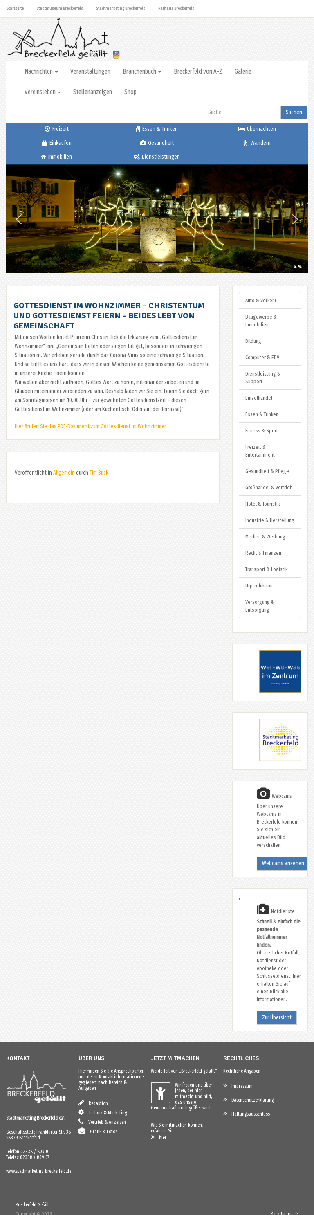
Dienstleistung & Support (262, 378)
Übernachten (257, 129)
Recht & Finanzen (263, 553)
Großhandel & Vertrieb (269, 487)
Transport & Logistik (266, 569)
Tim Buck (99, 472)
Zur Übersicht (277, 1017)
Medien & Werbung (265, 536)
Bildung (253, 341)
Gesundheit (157, 143)
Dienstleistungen (157, 156)
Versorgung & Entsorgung (259, 606)
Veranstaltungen (90, 71)
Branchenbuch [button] (142, 71)
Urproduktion (259, 586)
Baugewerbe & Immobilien (261, 321)
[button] (18, 219)
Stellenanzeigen (92, 92)
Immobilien (56, 156)
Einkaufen (57, 143)
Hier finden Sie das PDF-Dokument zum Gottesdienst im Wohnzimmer (90, 426)
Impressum (238, 1085)
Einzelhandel (258, 398)
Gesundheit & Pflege (267, 471)
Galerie (243, 71)
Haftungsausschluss (246, 1113)
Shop (130, 92)
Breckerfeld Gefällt (33, 1205)
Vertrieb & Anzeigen (102, 1121)
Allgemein (64, 472)
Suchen (294, 112)
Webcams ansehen (283, 863)
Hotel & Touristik (262, 504)
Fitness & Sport (261, 431)
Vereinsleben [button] (43, 92)
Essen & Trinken (157, 129)
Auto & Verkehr (260, 300)
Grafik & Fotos (97, 1130)
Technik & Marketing (102, 1112)
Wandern (257, 143)
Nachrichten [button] (41, 71)
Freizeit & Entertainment (260, 451)
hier (158, 1137)
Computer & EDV (262, 357)
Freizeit (57, 129)
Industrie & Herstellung (269, 520)
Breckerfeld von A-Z (198, 71)
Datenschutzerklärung (248, 1099)
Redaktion (93, 1102)
